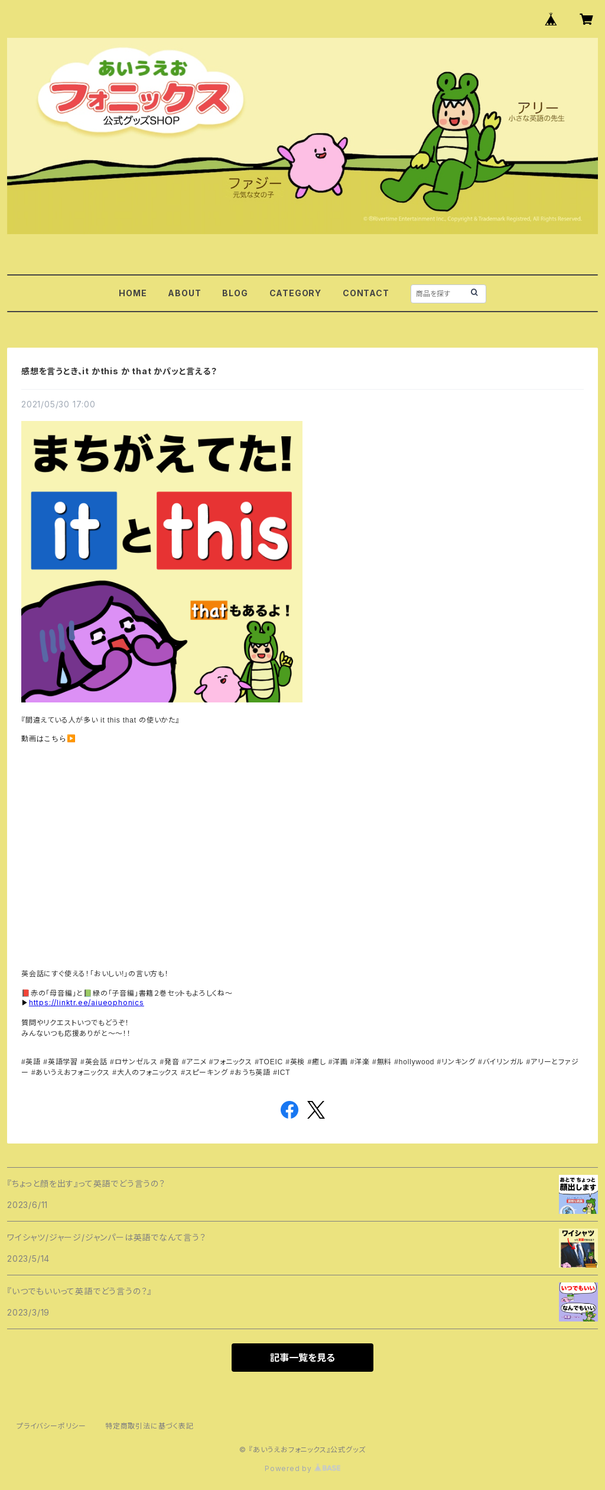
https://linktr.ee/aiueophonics (86, 1002)
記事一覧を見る (302, 1357)
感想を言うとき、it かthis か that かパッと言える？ (119, 371)
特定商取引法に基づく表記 (149, 1425)
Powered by (302, 1468)
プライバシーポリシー (51, 1425)
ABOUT (184, 293)
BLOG (235, 293)
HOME (133, 293)
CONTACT (366, 293)
